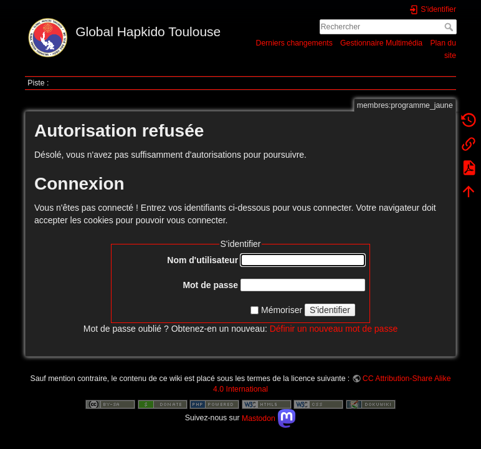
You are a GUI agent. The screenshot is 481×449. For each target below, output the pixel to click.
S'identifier (330, 310)
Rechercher (450, 26)
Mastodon (269, 418)
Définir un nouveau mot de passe (334, 329)
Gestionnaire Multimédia (381, 43)
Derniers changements (294, 43)
